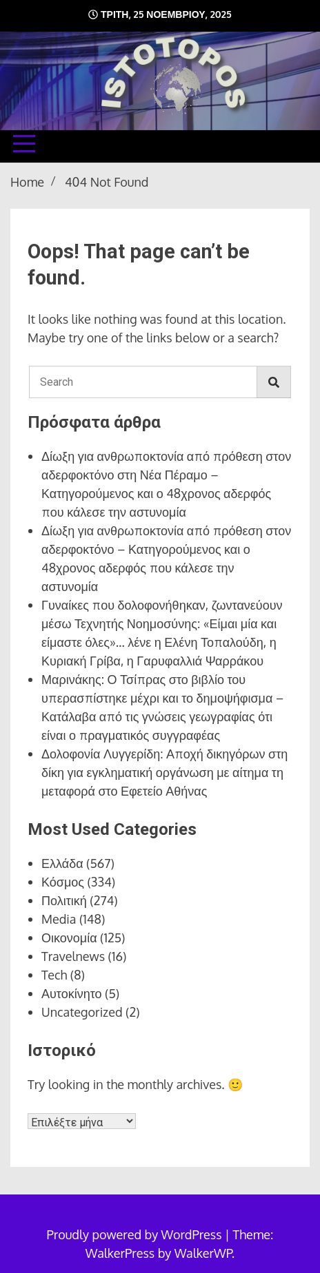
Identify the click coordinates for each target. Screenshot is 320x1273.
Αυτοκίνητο (71, 993)
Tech (54, 974)
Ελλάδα (62, 863)
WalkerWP (203, 1253)
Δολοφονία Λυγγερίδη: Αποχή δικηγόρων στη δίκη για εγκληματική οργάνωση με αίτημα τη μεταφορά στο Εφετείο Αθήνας (164, 772)
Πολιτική (64, 900)
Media (59, 919)
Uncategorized (82, 1012)
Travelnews (73, 956)
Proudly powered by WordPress (136, 1234)
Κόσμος (62, 881)
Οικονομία (69, 937)
